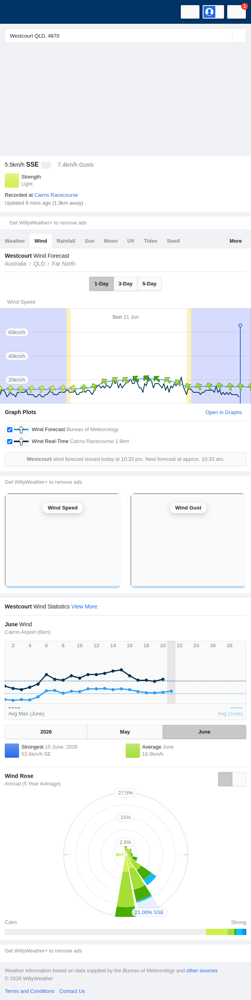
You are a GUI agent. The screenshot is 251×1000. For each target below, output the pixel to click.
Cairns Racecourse (56, 195)
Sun (90, 241)
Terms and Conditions (30, 991)
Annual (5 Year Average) (33, 784)
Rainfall (66, 241)
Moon (111, 241)
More (236, 241)
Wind (40, 241)
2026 (46, 732)
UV (130, 241)
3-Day (125, 284)
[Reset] (225, 35)
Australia (15, 263)
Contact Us (72, 991)
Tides (150, 241)
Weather (15, 241)
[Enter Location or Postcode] (125, 36)
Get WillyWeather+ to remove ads (48, 223)
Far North (63, 263)
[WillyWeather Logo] (18, 12)
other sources (202, 970)
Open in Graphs (223, 412)
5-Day (149, 284)
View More (84, 606)
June (204, 732)
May (125, 732)
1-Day (101, 284)
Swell (173, 241)
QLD (39, 263)
